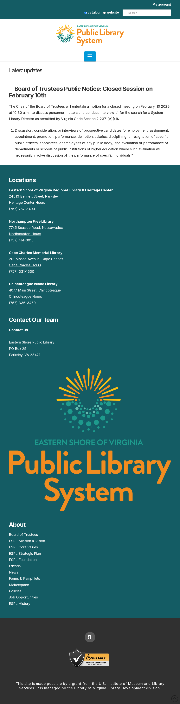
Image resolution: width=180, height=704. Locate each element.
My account (161, 4)
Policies (15, 591)
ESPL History (19, 604)
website (111, 12)
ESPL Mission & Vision (27, 541)
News (13, 572)
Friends (15, 566)
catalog (92, 12)
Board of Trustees (23, 535)
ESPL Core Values (23, 547)
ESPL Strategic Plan (25, 553)
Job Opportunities (23, 597)
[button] (90, 56)
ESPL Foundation (23, 560)
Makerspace (19, 585)
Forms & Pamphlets (24, 578)
